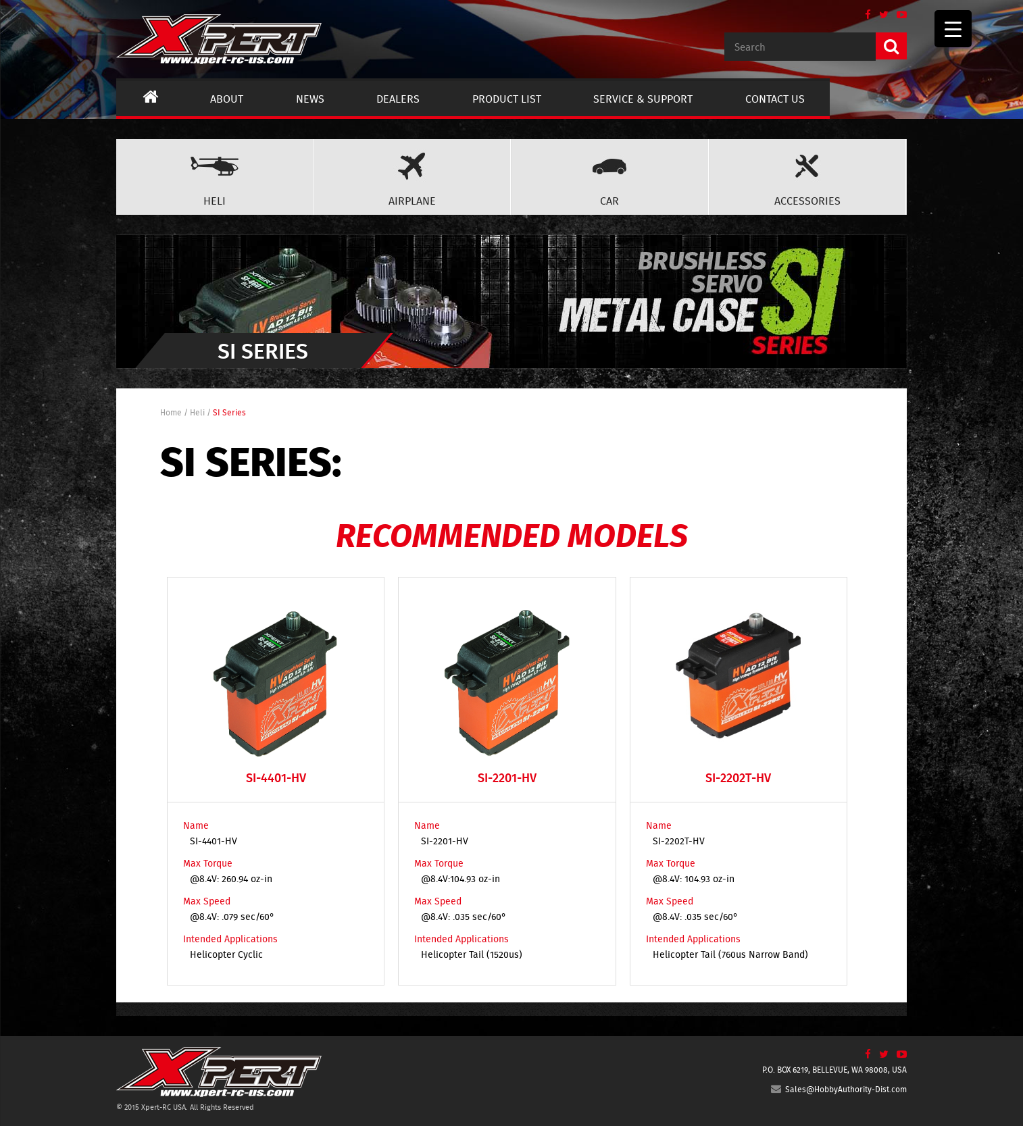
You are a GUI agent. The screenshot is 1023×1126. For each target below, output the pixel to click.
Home (171, 412)
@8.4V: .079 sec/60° (232, 916)
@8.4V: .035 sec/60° (463, 916)
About (226, 99)
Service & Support (643, 99)
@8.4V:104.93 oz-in (460, 879)
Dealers (398, 99)
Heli (197, 412)
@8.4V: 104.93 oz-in (693, 879)
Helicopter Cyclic (226, 954)
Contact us (775, 99)
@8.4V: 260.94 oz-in (231, 879)
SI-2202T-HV (679, 841)
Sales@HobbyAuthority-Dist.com (839, 1089)
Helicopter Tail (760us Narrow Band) (730, 954)
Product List (506, 99)
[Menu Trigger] (953, 28)
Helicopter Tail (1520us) (471, 954)
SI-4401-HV (213, 841)
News (310, 99)
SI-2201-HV (444, 841)
